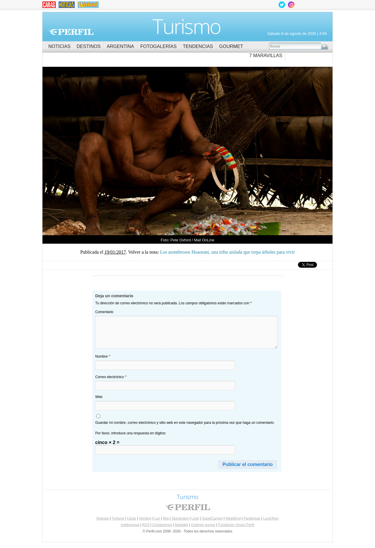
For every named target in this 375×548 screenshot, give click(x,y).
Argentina (120, 46)
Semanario (180, 518)
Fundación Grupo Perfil (236, 525)
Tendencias (198, 46)
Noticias (59, 46)
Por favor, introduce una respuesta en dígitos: (130, 433)
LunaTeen (271, 518)
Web (98, 397)
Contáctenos (162, 525)
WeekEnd (233, 518)
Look (195, 518)
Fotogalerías (158, 46)
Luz (157, 518)
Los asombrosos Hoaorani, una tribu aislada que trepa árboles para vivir (115, 149)
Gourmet (231, 46)
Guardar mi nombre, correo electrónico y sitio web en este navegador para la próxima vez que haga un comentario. (185, 423)
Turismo (186, 26)
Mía (166, 518)
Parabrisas (251, 518)
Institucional (130, 525)
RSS (145, 525)
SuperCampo (212, 518)
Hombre (145, 518)
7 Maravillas (265, 55)
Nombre (102, 356)
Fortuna (118, 518)
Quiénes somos (203, 525)
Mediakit (181, 525)
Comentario (104, 312)
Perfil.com (70, 31)
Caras (131, 518)
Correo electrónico (111, 376)
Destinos (89, 46)
